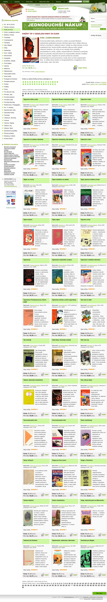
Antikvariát (37, 4)
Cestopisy (7, 37)
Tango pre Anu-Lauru (59, 460)
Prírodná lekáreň (9, 97)
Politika (6, 86)
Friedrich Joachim (63, 465)
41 (69, 93)
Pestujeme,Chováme (10, 79)
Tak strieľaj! (27, 340)
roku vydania (102, 84)
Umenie (6, 120)
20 (96, 91)
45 (80, 93)
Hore (100, 593)
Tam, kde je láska (86, 380)
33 (47, 93)
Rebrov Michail (62, 265)
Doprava (58, 1)
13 (77, 91)
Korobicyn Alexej (63, 104)
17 (88, 91)
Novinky (5, 1)
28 (33, 93)
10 (69, 91)
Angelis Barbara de (92, 104)
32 (44, 93)
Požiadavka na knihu (9, 172)
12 (75, 91)
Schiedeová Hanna (92, 265)
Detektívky (7, 50)
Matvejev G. (62, 225)
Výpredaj (17, 1)
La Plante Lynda (63, 385)
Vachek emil (62, 145)
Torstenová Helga (92, 506)
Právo (6, 89)
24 (23, 93)
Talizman (55, 380)
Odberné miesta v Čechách (11, 155)
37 (58, 93)
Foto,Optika (7, 63)
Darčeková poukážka (9, 164)
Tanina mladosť (28, 500)
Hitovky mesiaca (9, 27)
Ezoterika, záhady (9, 61)
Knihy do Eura (8, 29)
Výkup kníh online (44, 1)
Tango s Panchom (87, 460)
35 (53, 93)
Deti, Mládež (8, 45)
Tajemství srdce (86, 139)
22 (102, 91)
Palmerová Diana (91, 145)
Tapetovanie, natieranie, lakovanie (63, 540)
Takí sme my (85, 340)
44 (77, 93)
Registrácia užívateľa (96, 24)
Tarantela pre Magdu (87, 540)
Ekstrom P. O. (33, 425)
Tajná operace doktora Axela (90, 179)
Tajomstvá (26, 260)
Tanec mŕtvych (28, 460)
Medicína (7, 68)
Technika (7, 115)
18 (91, 91)
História (6, 66)
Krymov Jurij (33, 546)
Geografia (7, 58)
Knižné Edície (8, 138)
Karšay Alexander (92, 305)
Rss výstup (31, 9)
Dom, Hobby (8, 53)
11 (72, 91)
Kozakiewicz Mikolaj (35, 385)
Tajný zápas (56, 219)
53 (101, 93)
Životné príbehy (9, 133)
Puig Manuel (90, 465)
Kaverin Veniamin (34, 506)
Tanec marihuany (86, 420)
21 (99, 91)
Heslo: (93, 21)
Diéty (5, 48)
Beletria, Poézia (9, 35)
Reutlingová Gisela (64, 185)
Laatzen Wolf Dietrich (64, 546)
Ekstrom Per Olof (63, 425)
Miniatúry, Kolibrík (9, 136)
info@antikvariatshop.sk (10, 186)
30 (39, 93)
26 (28, 93)
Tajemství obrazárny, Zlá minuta (62, 139)
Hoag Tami (33, 185)
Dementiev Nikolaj (63, 506)
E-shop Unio (99, 597)
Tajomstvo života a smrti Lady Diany (64, 300)
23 (104, 91)
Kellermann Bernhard (35, 465)
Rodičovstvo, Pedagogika (12, 105)
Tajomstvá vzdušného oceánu (62, 260)
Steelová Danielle (34, 265)
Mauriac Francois (34, 305)
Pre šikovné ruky (9, 92)
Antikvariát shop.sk (12, 11)
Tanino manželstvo (58, 500)
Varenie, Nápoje (9, 123)
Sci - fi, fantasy (8, 107)
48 (88, 93)
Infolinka (6, 150)
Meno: (93, 18)
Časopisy (7, 42)
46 (82, 93)
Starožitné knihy (9, 112)
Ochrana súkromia (9, 166)
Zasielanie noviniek (9, 174)
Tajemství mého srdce (30, 99)
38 (61, 93)
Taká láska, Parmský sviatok (61, 340)
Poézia (6, 84)
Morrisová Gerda (34, 145)
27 (31, 93)
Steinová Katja (34, 225)
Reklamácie (7, 169)
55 (23, 95)
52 (99, 93)
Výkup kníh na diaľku (9, 148)
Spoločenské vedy (10, 110)
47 (85, 93)
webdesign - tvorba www (89, 597)
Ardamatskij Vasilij (92, 185)
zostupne (103, 82)
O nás (5, 163)
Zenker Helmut (34, 345)
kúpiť (47, 134)
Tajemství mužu (86, 99)
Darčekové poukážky (10, 131)
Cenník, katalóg (32, 11)
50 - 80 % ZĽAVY (9, 24)
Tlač (97, 593)
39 (63, 93)
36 (55, 93)
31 (42, 93)
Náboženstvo (8, 71)
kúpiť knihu (82, 68)
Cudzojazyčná (8, 40)
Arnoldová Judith (34, 104)
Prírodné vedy (8, 99)
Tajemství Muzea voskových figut (63, 99)
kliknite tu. (32, 20)
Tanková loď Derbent (30, 540)
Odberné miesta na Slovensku (12, 156)
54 (104, 93)
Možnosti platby (8, 159)
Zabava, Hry (8, 125)
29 (36, 93)
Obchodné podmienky (10, 168)
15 (83, 91)
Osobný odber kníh (9, 153)
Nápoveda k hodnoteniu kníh (11, 161)
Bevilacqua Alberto (92, 225)
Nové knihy (7, 76)
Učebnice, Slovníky (10, 118)
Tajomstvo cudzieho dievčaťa (90, 260)
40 (66, 93)
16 (85, 91)
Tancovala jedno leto (30, 420)
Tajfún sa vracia (28, 179)
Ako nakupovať (8, 151)
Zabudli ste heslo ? (96, 26)
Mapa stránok (7, 171)
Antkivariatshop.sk (69, 597)
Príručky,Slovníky (9, 102)
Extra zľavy (29, 1)
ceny (96, 84)
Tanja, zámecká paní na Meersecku (92, 500)
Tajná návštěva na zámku (60, 179)
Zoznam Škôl (87, 599)
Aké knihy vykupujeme (10, 146)
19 (93, 91)
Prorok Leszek (91, 546)
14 (80, 91)
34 (50, 93)
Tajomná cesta (85, 219)
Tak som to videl (86, 300)
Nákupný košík (63, 8)
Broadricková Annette (93, 385)
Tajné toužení (27, 219)
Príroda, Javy (8, 94)
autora (92, 84)
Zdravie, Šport (8, 128)
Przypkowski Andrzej (92, 425)
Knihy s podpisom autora (12, 32)
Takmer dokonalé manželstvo (33, 380)
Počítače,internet (9, 81)
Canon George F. (63, 305)
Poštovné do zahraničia (10, 158)
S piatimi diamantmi (39, 71)
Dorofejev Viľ (90, 345)
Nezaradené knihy (9, 74)
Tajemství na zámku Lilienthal (33, 139)
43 (74, 93)
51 (96, 93)
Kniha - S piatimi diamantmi (50, 37)
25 (25, 93)
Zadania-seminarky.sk (97, 599)
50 (93, 93)
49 (90, 93)
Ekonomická (8, 55)
